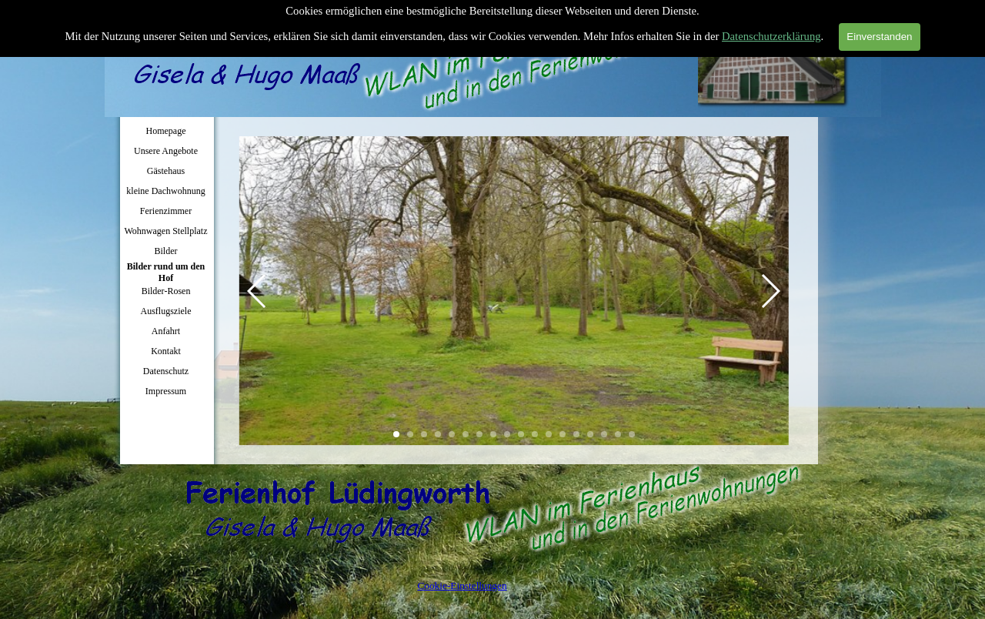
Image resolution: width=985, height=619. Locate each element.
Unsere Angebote (166, 151)
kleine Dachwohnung (165, 191)
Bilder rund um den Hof (166, 272)
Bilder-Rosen (166, 291)
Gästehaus (166, 171)
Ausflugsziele (166, 311)
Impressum (165, 391)
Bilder (166, 251)
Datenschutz (166, 371)
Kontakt (166, 351)
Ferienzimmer (166, 211)
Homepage (166, 130)
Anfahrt (166, 331)
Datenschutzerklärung (771, 33)
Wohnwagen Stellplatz (165, 231)
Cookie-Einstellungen (461, 585)
